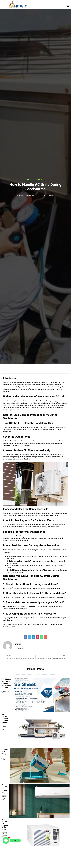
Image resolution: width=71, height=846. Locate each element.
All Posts (20, 648)
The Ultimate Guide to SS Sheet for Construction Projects (6, 683)
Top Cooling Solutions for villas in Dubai (5, 718)
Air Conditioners (33, 179)
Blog (42, 179)
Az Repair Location (54, 624)
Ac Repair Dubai (8, 540)
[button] (68, 6)
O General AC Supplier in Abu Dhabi (4, 825)
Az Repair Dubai (36, 624)
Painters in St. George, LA (4, 752)
